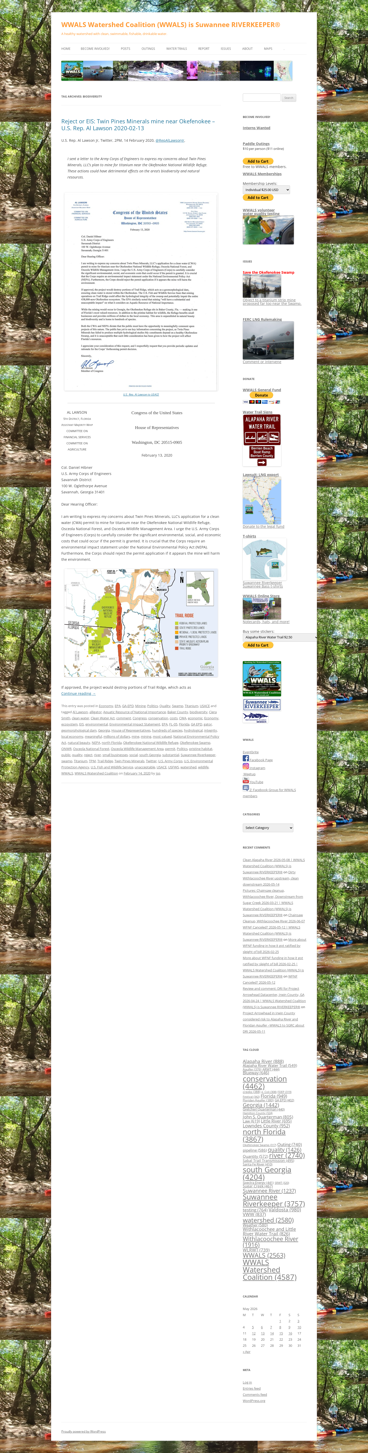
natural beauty (79, 742)
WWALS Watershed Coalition (96, 773)
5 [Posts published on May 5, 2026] (253, 1327)
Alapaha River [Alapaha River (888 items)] (263, 1061)
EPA (118, 706)
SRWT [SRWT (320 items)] (282, 1183)
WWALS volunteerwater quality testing (261, 212)
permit (170, 748)
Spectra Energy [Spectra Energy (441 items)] (258, 1182)
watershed (188, 767)
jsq (158, 773)
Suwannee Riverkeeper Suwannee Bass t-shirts (264, 583)
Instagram (254, 768)
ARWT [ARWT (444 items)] (271, 1069)
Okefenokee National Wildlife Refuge (150, 742)
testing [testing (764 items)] (255, 1210)
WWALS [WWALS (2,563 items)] (264, 1255)
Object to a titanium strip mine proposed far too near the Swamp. (272, 300)
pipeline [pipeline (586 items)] (255, 1150)
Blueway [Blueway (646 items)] (256, 1073)
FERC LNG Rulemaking (262, 319)
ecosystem (69, 724)
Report (204, 48)
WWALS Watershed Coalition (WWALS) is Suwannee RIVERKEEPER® (170, 24)
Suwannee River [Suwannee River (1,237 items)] (269, 1190)
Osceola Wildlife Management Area (137, 748)
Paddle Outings (256, 143)
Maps (268, 48)
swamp (66, 761)
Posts (125, 48)
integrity (210, 730)
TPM (92, 761)
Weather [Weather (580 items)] (255, 1225)
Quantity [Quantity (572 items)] (255, 1156)
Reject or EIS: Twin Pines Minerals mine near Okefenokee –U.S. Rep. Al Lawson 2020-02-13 (138, 124)
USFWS (173, 767)
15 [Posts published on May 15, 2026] (281, 1333)
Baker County (177, 712)
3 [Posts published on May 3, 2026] (298, 1321)
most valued (162, 736)
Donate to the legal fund (263, 524)
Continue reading (78, 693)
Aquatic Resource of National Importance (134, 712)
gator (208, 724)
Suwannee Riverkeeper (198, 755)
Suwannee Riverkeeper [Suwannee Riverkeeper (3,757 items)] (274, 1200)
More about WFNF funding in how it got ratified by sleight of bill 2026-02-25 (274, 945)
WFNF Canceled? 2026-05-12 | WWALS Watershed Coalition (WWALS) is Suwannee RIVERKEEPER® (271, 933)
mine (135, 736)
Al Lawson (80, 712)
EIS (81, 724)
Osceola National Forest (91, 748)
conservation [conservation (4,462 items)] (265, 1082)
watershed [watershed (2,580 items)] (268, 1220)
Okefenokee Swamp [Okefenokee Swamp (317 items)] (259, 1145)
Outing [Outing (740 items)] (289, 1144)
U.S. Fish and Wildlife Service (112, 767)
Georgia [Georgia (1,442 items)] (261, 1105)
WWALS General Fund (262, 389)
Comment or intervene (268, 360)
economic (195, 718)
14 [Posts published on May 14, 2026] (272, 1333)
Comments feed (255, 1394)
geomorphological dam (79, 730)
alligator (95, 712)
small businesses (115, 755)
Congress (140, 718)
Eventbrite (251, 752)
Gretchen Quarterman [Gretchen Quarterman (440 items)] (264, 1109)
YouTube (253, 782)
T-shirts (249, 536)
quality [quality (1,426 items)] (284, 1149)
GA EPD (196, 724)
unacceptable (145, 767)
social (133, 755)
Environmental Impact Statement (134, 724)
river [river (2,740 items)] (287, 1155)
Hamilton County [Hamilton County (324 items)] (257, 1113)
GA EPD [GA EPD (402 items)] (284, 1100)
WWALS (67, 773)
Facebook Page (258, 760)
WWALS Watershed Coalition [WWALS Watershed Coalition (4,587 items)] (270, 1269)
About (247, 48)
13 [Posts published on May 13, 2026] (262, 1333)
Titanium (191, 706)
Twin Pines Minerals (129, 761)
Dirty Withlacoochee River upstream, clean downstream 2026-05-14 (271, 878)
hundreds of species (167, 730)
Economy (106, 706)
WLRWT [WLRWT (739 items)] (256, 1250)
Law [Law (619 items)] (251, 1121)
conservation (158, 718)
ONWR (66, 748)
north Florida (112, 742)
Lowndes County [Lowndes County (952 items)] (266, 1125)
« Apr (246, 1351)
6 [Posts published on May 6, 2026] (262, 1327)
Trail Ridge (105, 761)
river (97, 755)
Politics (152, 706)
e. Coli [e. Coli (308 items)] (269, 1092)
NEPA (96, 742)
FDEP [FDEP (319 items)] (284, 1092)
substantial (170, 755)
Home (66, 48)
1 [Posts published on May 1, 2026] (280, 1321)
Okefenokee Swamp (195, 742)
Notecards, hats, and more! (266, 620)
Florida (184, 724)
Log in (247, 1382)
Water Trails (176, 48)
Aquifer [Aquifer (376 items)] (252, 1069)
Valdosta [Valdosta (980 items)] (285, 1209)
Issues (226, 48)
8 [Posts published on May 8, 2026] (280, 1327)
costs (174, 718)
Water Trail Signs (257, 412)
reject (88, 755)
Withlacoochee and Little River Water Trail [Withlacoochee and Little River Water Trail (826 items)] (269, 1231)
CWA (182, 718)
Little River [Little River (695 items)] (276, 1121)
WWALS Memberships (262, 173)
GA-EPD (128, 706)
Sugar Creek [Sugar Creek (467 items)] (258, 1186)
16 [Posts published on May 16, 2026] (290, 1333)
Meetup (249, 774)
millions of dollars (116, 736)
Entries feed (252, 1388)
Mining (140, 706)
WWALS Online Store (261, 595)
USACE (205, 706)
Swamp (177, 706)
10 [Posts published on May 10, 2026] (299, 1327)
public (66, 755)
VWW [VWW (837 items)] (254, 1214)
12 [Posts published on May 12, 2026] (254, 1333)
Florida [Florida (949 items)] (274, 1096)
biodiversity (199, 712)
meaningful (93, 736)
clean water (80, 718)
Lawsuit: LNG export (261, 474)
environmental (96, 724)
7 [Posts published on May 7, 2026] (271, 1327)
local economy (72, 736)
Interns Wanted (256, 127)
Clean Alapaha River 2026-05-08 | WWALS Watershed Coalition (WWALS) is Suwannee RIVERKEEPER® (274, 865)
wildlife (203, 767)
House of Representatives (131, 730)
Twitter (151, 761)
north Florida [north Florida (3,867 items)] (264, 1135)
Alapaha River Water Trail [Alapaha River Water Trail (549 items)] (270, 1065)
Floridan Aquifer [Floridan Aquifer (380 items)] (258, 1100)
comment (123, 718)
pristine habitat (200, 748)
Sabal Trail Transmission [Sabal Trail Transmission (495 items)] (268, 1160)
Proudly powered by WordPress (83, 1431)
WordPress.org (254, 1400)
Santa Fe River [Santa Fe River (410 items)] (257, 1164)
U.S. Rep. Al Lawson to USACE (141, 394)
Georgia (104, 730)
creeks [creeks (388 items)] (251, 1092)
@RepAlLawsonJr (170, 140)
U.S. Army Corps (170, 761)
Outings (148, 48)
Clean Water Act (103, 718)
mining (146, 736)
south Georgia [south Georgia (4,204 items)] (267, 1173)
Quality (164, 706)
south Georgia (150, 755)
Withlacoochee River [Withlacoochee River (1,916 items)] (270, 1242)
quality (77, 755)
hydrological (193, 730)
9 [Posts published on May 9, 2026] (289, 1327)
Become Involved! (95, 48)
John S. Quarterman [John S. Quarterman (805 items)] (268, 1117)
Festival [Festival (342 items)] (251, 1097)
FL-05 (173, 724)
